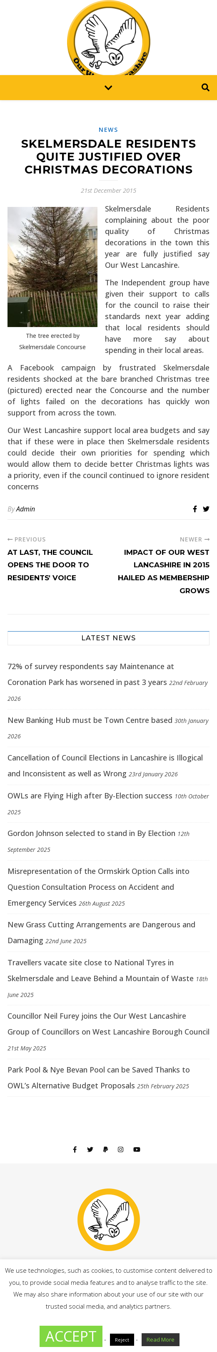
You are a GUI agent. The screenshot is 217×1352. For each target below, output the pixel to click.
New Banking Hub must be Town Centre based (89, 720)
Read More (161, 1339)
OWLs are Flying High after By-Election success (89, 796)
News (108, 129)
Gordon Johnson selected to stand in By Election (91, 833)
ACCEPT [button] (71, 1336)
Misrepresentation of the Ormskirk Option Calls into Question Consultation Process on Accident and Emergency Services (98, 887)
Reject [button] (122, 1340)
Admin (25, 509)
